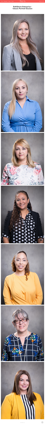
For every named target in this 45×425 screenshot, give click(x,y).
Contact (12, 1)
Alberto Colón (23, 422)
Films (2, 1)
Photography (5, 1)
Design (9, 1)
